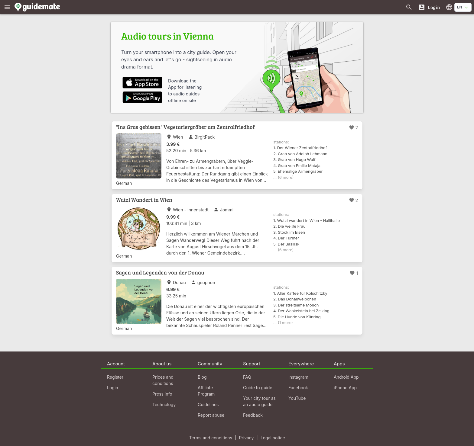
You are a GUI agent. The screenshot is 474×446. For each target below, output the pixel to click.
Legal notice (273, 437)
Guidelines (208, 404)
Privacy (246, 437)
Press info (162, 393)
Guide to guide (257, 387)
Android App (346, 377)
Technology (164, 404)
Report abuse (211, 415)
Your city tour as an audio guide (259, 401)
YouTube (297, 398)
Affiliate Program (206, 390)
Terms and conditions (210, 437)
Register (115, 377)
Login (112, 387)
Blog (202, 377)
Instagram (298, 377)
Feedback (253, 415)
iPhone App (345, 387)
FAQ (247, 377)
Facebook (298, 387)
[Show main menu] (7, 7)
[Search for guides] (409, 7)
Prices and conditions (163, 380)
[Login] (429, 7)
